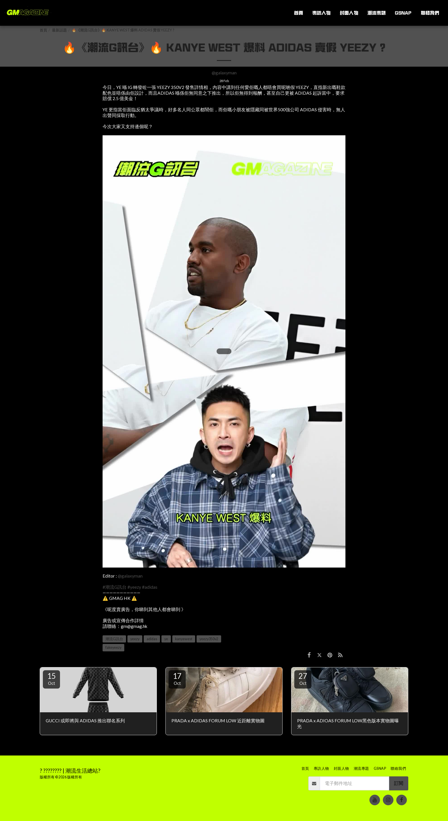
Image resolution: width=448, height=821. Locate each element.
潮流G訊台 (114, 639)
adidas (152, 639)
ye (166, 639)
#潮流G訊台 (115, 587)
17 (177, 678)
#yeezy (134, 587)
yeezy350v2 (208, 639)
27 (302, 678)
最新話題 (59, 30)
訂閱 (398, 783)
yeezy (134, 639)
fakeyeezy (113, 647)
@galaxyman (224, 72)
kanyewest (183, 639)
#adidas (149, 587)
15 (51, 678)
